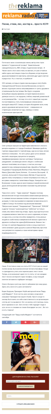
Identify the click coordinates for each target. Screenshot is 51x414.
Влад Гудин (6, 29)
